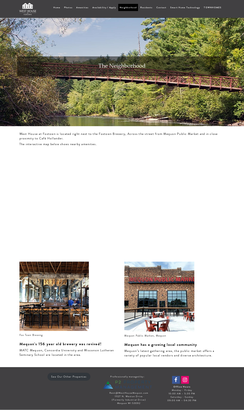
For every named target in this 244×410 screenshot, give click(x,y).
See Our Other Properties (69, 377)
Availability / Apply (104, 7)
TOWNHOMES (212, 7)
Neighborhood (128, 7)
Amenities (82, 7)
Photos (68, 7)
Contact (161, 7)
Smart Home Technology (185, 7)
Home (56, 7)
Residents (146, 7)
